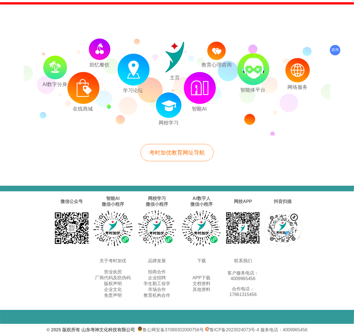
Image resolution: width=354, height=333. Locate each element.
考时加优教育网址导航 (177, 153)
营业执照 (113, 272)
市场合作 (157, 289)
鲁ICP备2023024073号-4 (232, 329)
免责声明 (113, 295)
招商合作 (157, 272)
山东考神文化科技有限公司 (108, 329)
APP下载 (201, 277)
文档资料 (201, 283)
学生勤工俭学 (157, 283)
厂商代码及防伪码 (113, 277)
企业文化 (113, 289)
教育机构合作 (157, 295)
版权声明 (113, 283)
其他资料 (201, 289)
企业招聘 (157, 277)
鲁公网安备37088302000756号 (170, 329)
